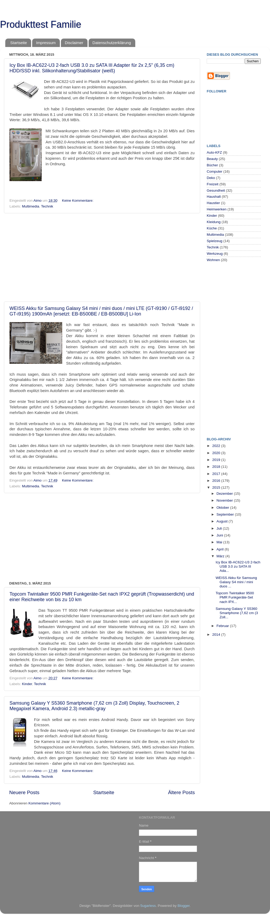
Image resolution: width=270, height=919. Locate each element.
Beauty (212, 159)
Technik (47, 206)
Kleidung (214, 222)
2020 (216, 453)
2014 (216, 635)
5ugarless (148, 906)
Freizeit (212, 184)
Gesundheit (216, 190)
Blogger (183, 906)
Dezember (225, 494)
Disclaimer (74, 42)
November (225, 500)
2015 (216, 487)
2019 (216, 460)
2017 (216, 474)
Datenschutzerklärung (112, 42)
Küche (212, 228)
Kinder (27, 684)
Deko (211, 178)
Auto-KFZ (214, 152)
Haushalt (214, 197)
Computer (214, 171)
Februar (223, 626)
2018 (216, 467)
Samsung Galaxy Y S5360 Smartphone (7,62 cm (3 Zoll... (237, 613)
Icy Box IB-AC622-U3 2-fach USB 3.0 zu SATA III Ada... (238, 566)
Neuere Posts (24, 792)
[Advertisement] (102, 257)
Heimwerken (216, 209)
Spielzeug (214, 241)
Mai (219, 542)
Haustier (213, 203)
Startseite (18, 42)
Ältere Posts (181, 792)
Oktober (223, 508)
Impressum (46, 42)
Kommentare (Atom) (44, 803)
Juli (219, 528)
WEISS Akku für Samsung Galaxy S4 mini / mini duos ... (236, 582)
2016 (216, 481)
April (220, 549)
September (225, 514)
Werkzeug (215, 254)
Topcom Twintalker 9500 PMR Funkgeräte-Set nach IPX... (235, 597)
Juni (220, 535)
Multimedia (30, 206)
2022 (216, 446)
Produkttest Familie (40, 24)
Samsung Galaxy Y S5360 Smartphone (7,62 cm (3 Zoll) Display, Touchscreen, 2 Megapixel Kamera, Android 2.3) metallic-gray (94, 705)
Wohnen (213, 260)
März (220, 556)
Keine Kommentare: (78, 200)
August (222, 521)
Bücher (212, 165)
